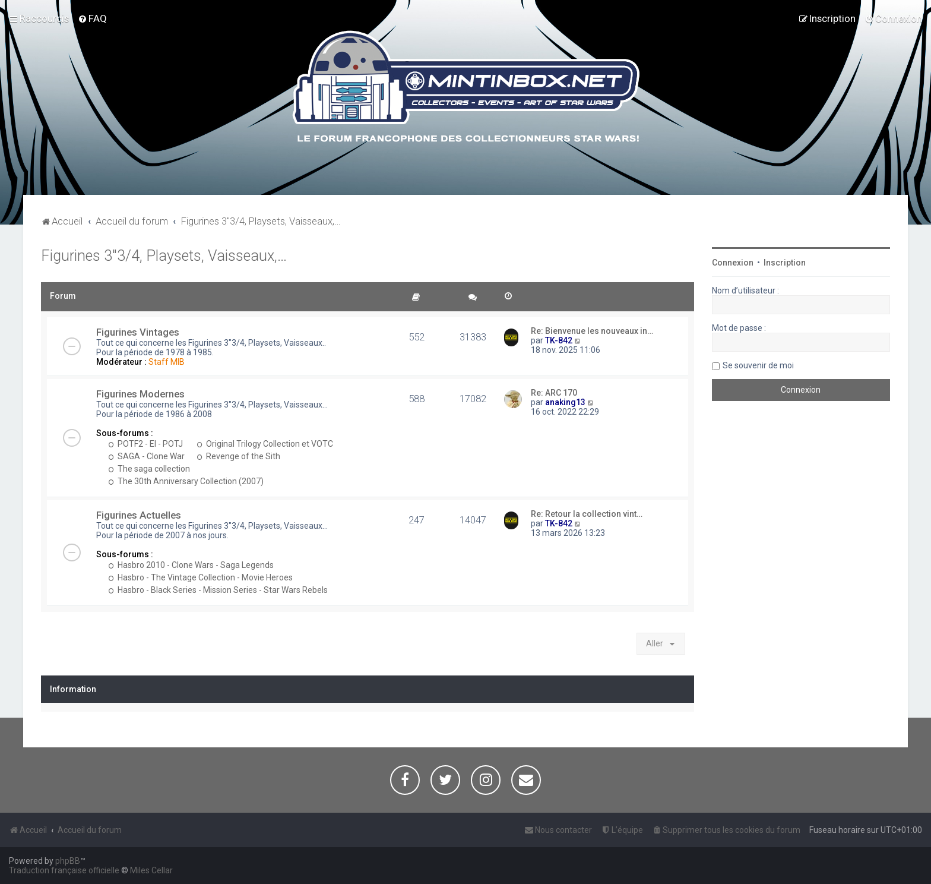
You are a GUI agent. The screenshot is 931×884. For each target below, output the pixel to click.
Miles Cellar (151, 870)
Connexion (732, 262)
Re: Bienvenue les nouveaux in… (592, 331)
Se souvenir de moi (758, 365)
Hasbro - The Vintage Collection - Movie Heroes (200, 577)
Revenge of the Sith (238, 456)
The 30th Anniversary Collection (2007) (186, 481)
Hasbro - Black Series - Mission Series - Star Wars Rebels (218, 590)
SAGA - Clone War (146, 456)
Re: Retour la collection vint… (586, 514)
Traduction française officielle (64, 870)
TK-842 (558, 340)
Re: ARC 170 (554, 392)
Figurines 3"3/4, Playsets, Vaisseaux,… (164, 255)
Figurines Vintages (137, 332)
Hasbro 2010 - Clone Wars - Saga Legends (191, 565)
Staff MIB (166, 362)
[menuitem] (92, 18)
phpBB (67, 861)
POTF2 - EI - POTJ (145, 444)
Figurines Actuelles (138, 515)
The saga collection (149, 468)
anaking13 (565, 402)
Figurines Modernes (140, 394)
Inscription (785, 262)
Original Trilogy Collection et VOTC (265, 444)
